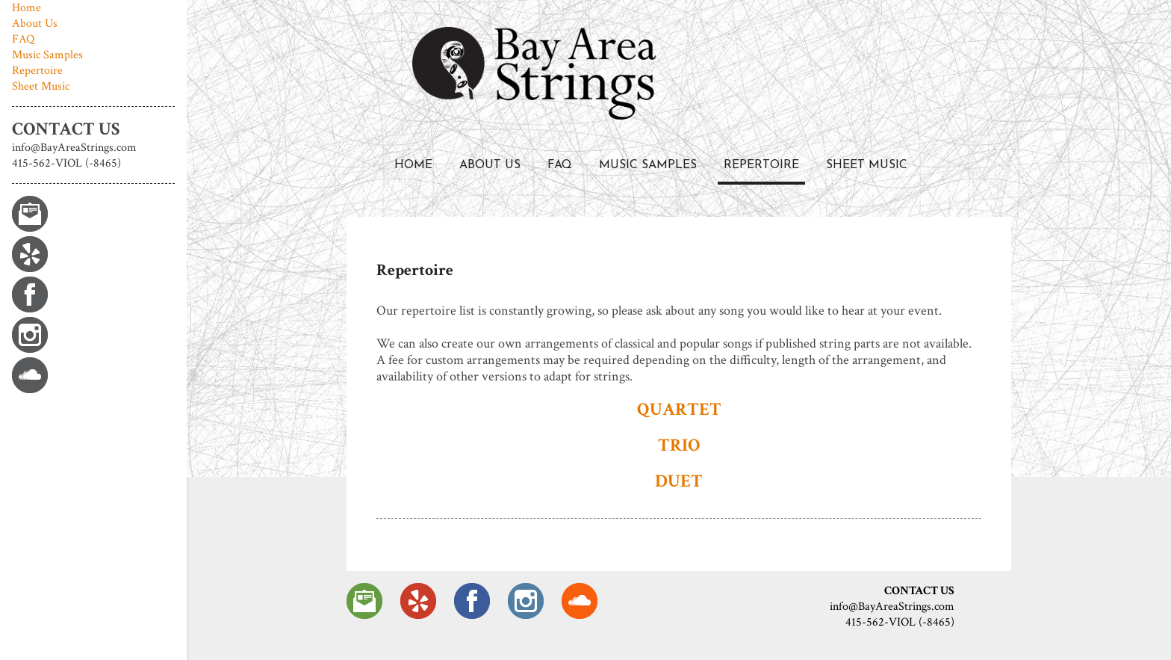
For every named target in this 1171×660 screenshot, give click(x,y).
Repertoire (761, 165)
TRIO (679, 445)
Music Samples (648, 165)
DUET (679, 481)
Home (413, 165)
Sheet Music (866, 165)
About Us (490, 165)
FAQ (559, 165)
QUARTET (679, 409)
